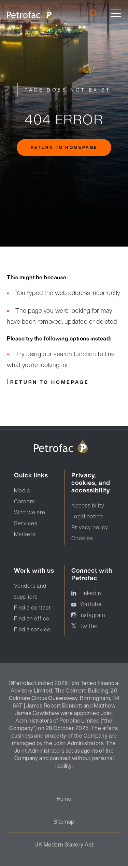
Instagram (92, 615)
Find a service (32, 629)
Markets (24, 534)
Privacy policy (89, 527)
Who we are (29, 512)
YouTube (91, 604)
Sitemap (64, 822)
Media (22, 490)
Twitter (89, 626)
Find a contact (32, 607)
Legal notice (87, 516)
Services (25, 523)
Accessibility (87, 505)
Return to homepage (64, 147)
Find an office (31, 618)
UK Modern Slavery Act (63, 844)
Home (64, 799)
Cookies (82, 538)
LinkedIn (90, 593)
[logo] (30, 13)
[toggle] (116, 13)
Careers (24, 501)
